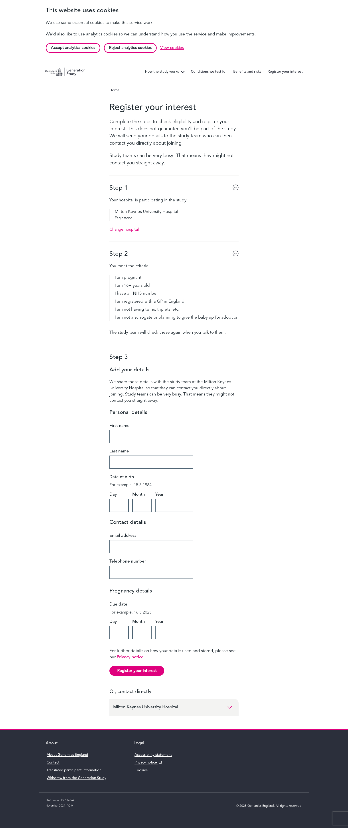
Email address (122, 536)
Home (114, 90)
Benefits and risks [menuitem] (247, 72)
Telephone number (127, 561)
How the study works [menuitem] (165, 72)
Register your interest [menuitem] (285, 72)
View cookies (172, 48)
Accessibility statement (153, 755)
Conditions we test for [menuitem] (209, 72)
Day (113, 495)
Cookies (141, 770)
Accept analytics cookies (73, 48)
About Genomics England (67, 755)
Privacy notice (130, 657)
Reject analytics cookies (130, 48)
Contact (53, 762)
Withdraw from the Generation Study (76, 778)
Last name (119, 451)
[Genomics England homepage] (65, 71)
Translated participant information (74, 770)
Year (159, 495)
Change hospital (124, 230)
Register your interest (137, 671)
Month (138, 495)
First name (119, 426)
